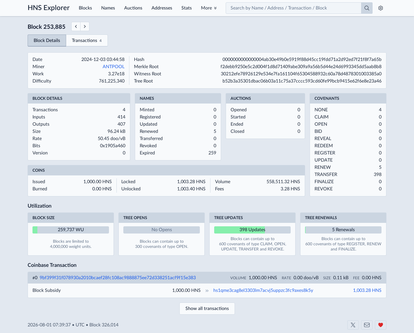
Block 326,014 (103, 325)
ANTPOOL (113, 66)
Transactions (87, 41)
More (206, 8)
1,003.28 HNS (367, 290)
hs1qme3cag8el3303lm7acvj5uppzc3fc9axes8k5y (263, 290)
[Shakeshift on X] (353, 325)
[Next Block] (84, 26)
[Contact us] (367, 325)
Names (108, 8)
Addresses (162, 8)
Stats (186, 8)
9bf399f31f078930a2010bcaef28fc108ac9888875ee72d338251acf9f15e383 (118, 277)
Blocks (85, 8)
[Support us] (380, 325)
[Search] (367, 8)
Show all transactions (207, 308)
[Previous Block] (75, 26)
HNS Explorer (49, 8)
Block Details (47, 40)
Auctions (133, 8)
